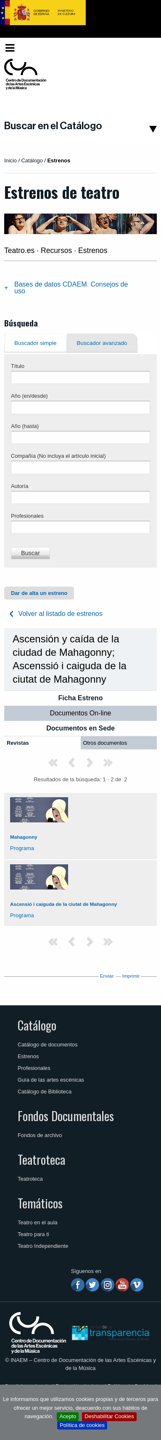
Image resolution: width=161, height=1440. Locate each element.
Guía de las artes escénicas (51, 1080)
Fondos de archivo (40, 1135)
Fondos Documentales (66, 1115)
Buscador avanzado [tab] (102, 343)
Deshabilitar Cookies (109, 1416)
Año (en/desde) (29, 396)
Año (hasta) (25, 426)
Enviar (107, 975)
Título (17, 366)
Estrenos (28, 1056)
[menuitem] (143, 48)
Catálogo (37, 1025)
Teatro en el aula (38, 1222)
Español (141, 47)
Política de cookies (82, 1425)
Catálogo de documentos (47, 1044)
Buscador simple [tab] (35, 343)
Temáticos (40, 1203)
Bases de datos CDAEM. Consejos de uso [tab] (71, 288)
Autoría (19, 486)
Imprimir (131, 975)
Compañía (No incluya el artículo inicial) (58, 456)
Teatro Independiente (43, 1246)
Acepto (67, 1416)
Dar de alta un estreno (39, 593)
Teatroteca (41, 1159)
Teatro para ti (33, 1234)
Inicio (10, 160)
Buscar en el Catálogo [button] (53, 126)
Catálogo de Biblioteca (44, 1091)
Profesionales (27, 516)
